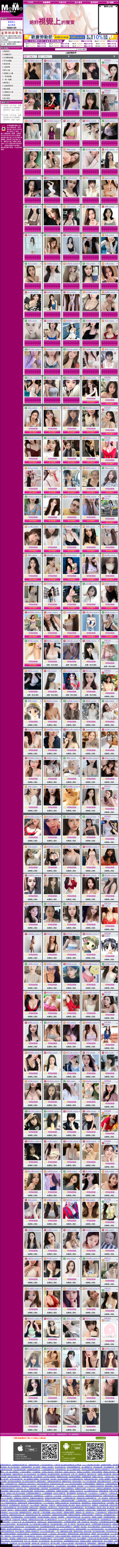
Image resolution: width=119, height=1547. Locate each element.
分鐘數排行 (7, 54)
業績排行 (6, 51)
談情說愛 (6, 95)
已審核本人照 (8, 92)
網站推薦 (6, 89)
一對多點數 (7, 76)
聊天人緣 (6, 70)
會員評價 (6, 64)
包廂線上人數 (8, 73)
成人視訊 (6, 98)
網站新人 (6, 83)
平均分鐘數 (7, 61)
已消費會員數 (8, 57)
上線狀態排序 (8, 86)
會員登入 (11, 22)
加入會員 (11, 25)
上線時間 (6, 67)
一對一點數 (7, 79)
